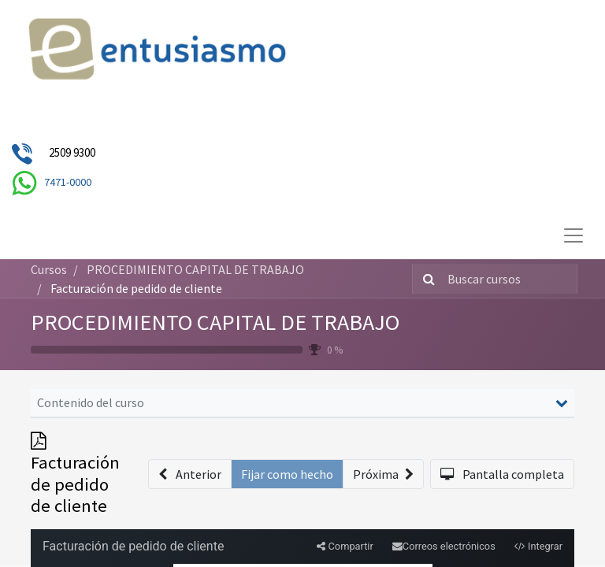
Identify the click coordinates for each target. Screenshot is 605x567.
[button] (190, 474)
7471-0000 (67, 182)
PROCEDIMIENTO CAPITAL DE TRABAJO (215, 322)
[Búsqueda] (426, 279)
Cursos (49, 269)
